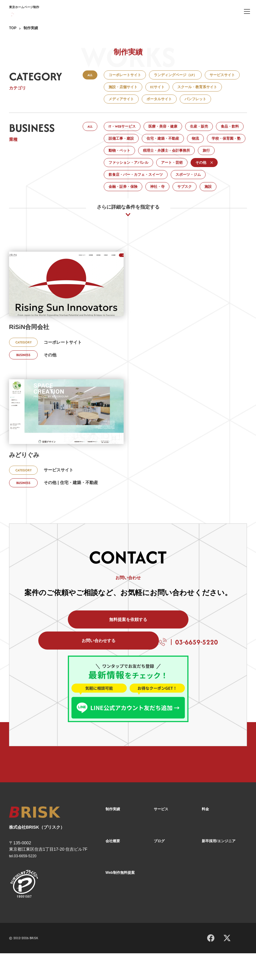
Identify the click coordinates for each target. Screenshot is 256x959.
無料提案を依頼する (74, 628)
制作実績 (113, 816)
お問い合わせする (182, 628)
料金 (205, 816)
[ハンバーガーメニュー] (247, 11)
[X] (227, 943)
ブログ (159, 847)
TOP (12, 28)
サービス (161, 816)
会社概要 (113, 847)
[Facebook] (210, 942)
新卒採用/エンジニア (218, 847)
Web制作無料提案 (120, 879)
